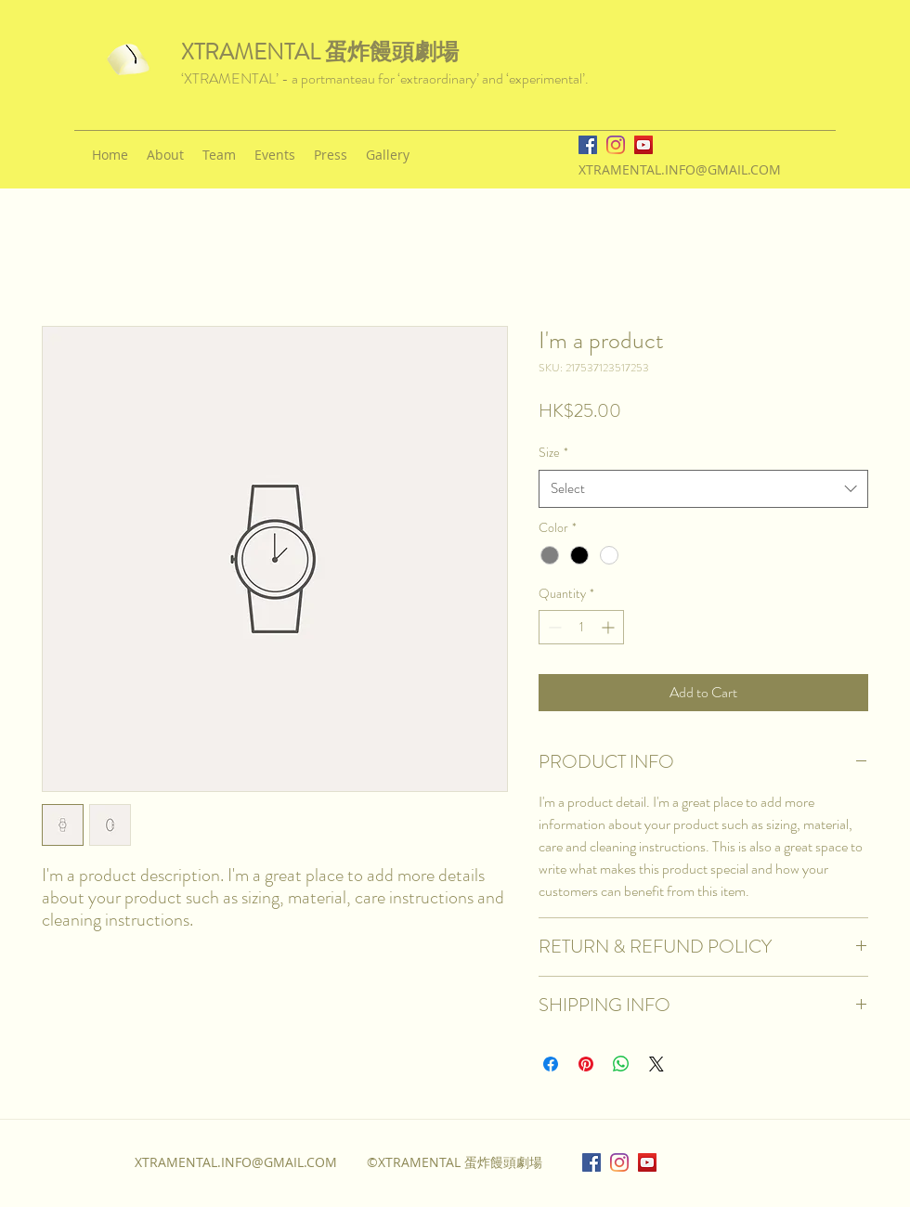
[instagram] (615, 145)
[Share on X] (656, 1064)
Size (553, 452)
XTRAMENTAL (253, 52)
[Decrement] (553, 627)
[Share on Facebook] (551, 1064)
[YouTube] (643, 145)
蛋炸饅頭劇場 (392, 52)
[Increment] (609, 627)
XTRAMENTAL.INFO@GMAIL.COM (679, 169)
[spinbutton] (581, 627)
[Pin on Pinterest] (586, 1064)
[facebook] (587, 145)
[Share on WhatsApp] (621, 1064)
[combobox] (703, 489)
